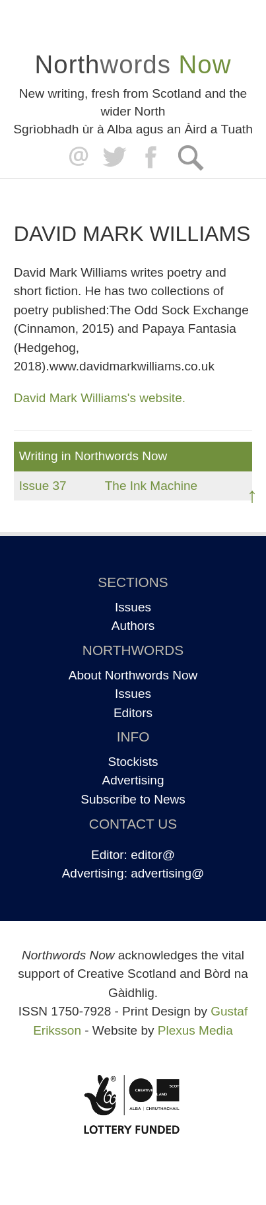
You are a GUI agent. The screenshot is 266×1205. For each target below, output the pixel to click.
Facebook (152, 157)
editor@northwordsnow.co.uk (75, 157)
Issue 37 (43, 486)
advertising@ (167, 873)
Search (190, 157)
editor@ (153, 855)
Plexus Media (195, 1030)
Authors (133, 626)
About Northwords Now (133, 675)
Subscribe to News (133, 799)
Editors (133, 713)
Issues (133, 607)
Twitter (114, 157)
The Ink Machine (151, 486)
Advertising (133, 780)
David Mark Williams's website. (99, 398)
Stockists (133, 762)
